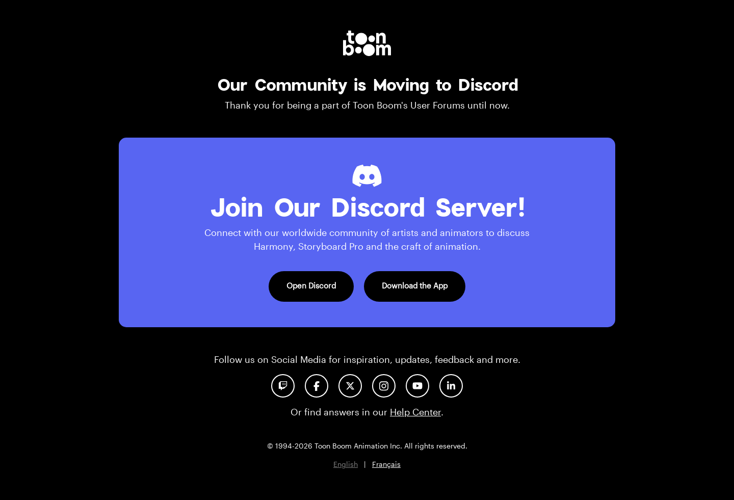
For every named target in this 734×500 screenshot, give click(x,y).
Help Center (415, 411)
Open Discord (311, 285)
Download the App (415, 285)
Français (386, 464)
